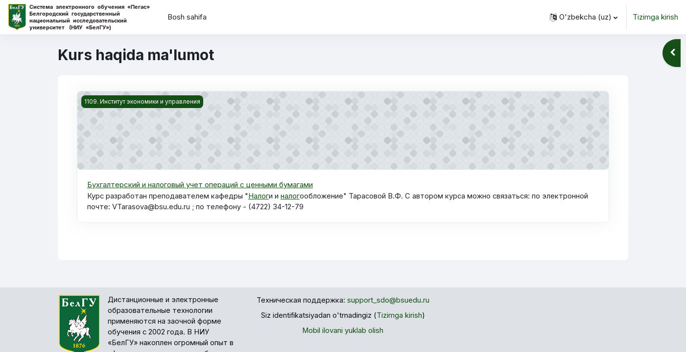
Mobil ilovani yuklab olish (343, 330)
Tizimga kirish (655, 17)
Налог (259, 195)
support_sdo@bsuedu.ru (389, 300)
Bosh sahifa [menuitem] (187, 17)
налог (290, 195)
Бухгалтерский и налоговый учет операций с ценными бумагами (200, 184)
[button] (583, 17)
